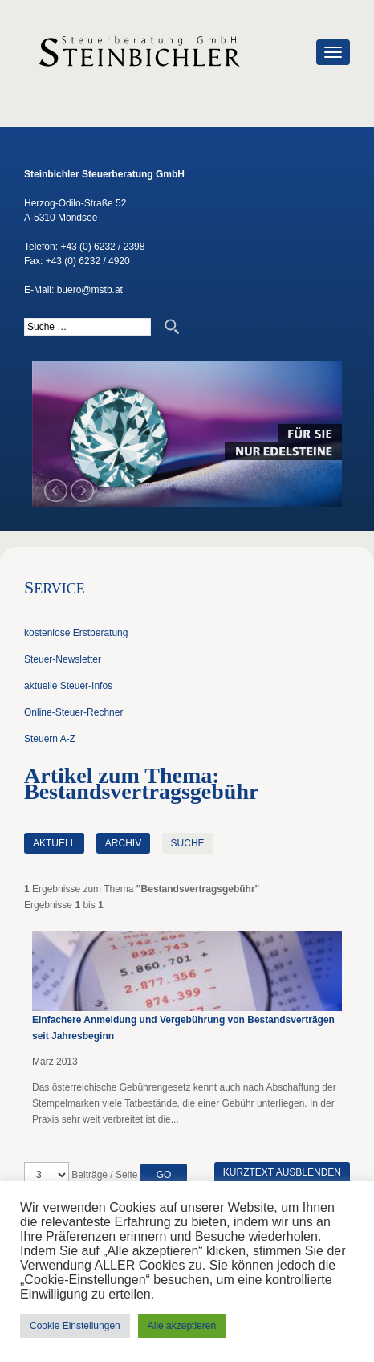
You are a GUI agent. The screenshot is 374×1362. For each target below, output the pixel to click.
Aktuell (54, 843)
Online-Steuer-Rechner (73, 712)
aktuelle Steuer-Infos (68, 685)
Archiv (123, 843)
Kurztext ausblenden (282, 1172)
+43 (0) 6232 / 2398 (102, 246)
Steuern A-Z (49, 738)
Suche (188, 843)
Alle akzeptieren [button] (182, 1325)
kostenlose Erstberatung (76, 632)
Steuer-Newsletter (62, 659)
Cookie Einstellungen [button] (75, 1325)
